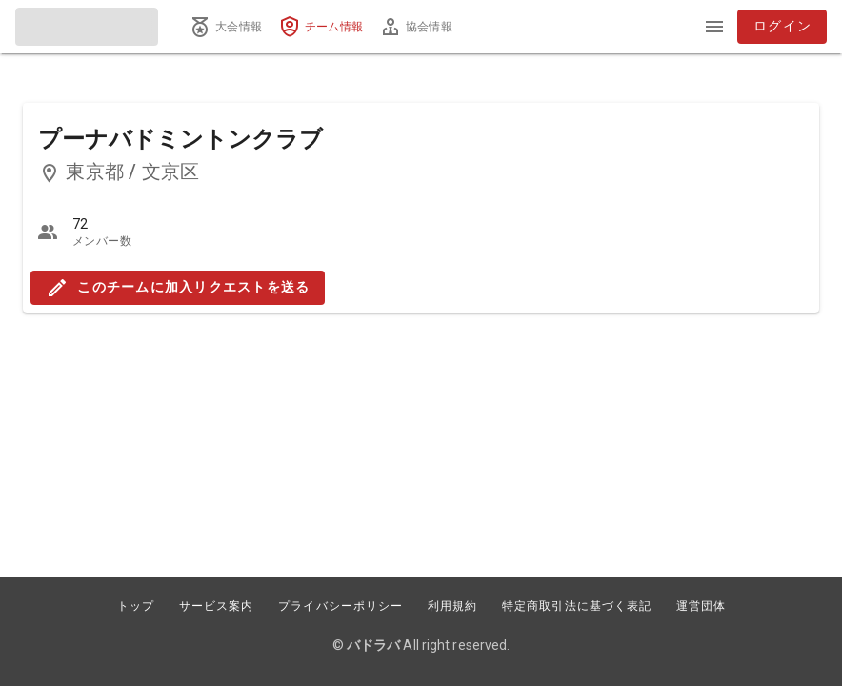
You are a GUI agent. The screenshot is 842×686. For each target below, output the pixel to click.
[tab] (226, 26)
